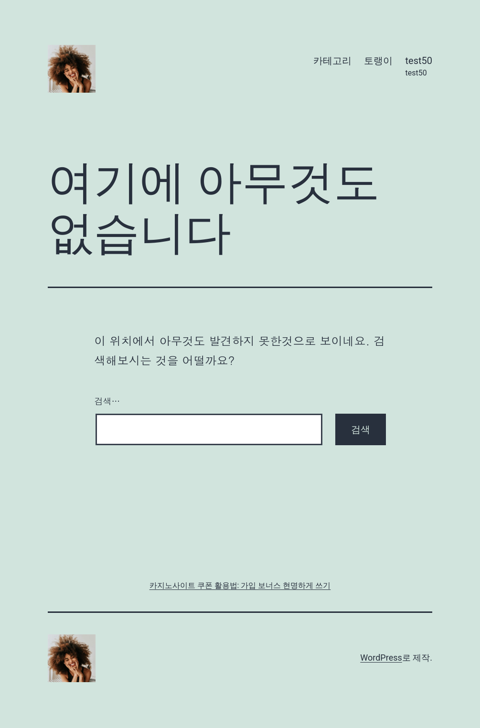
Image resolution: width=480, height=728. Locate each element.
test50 (419, 67)
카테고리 (332, 60)
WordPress (381, 658)
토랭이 (378, 60)
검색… (107, 401)
